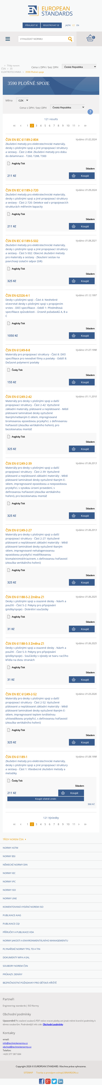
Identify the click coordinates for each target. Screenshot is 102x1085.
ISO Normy (33, 1005)
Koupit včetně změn (45, 798)
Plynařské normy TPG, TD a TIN (21, 949)
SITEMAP (28, 1072)
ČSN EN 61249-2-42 (37, 413)
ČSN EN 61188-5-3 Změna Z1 (37, 652)
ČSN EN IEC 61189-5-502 (37, 251)
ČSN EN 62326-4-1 (36, 306)
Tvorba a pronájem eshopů (50, 1072)
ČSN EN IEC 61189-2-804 (37, 148)
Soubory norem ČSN (15, 965)
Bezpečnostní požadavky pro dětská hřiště (30, 982)
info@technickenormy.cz (15, 1043)
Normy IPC (9, 881)
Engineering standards (14, 1005)
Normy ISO (9, 890)
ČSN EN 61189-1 (37, 765)
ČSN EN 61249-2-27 (37, 546)
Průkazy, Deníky (12, 974)
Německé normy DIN (15, 864)
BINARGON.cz (71, 1072)
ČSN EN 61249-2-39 (37, 480)
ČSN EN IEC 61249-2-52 (37, 708)
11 (73, 125)
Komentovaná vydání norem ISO (23, 906)
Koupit (85, 175)
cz (73, 25)
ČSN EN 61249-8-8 (36, 356)
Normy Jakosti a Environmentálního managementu (35, 940)
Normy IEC (9, 873)
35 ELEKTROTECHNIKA (11, 70)
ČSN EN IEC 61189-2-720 (37, 198)
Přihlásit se (31, 25)
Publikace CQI (11, 923)
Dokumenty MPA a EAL (16, 957)
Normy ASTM (10, 847)
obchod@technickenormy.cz (17, 1046)
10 (68, 125)
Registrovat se (51, 25)
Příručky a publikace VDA (18, 932)
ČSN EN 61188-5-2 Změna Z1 (36, 603)
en (77, 25)
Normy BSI (9, 856)
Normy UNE (10, 898)
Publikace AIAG (12, 915)
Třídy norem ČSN (14, 839)
